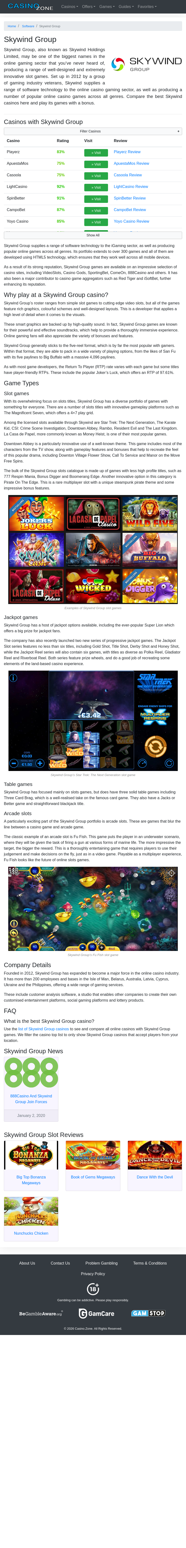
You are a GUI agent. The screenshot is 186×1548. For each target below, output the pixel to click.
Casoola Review (128, 175)
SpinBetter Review (130, 198)
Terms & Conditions (150, 1263)
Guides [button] (125, 7)
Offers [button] (87, 7)
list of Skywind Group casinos (43, 1029)
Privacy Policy (93, 1274)
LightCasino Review (131, 187)
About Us (27, 1263)
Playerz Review (127, 152)
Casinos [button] (68, 7)
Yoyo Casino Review (131, 221)
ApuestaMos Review (131, 163)
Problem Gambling (101, 1263)
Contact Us (60, 1263)
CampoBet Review (130, 210)
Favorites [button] (146, 7)
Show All (93, 235)
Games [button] (105, 7)
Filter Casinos (90, 131)
